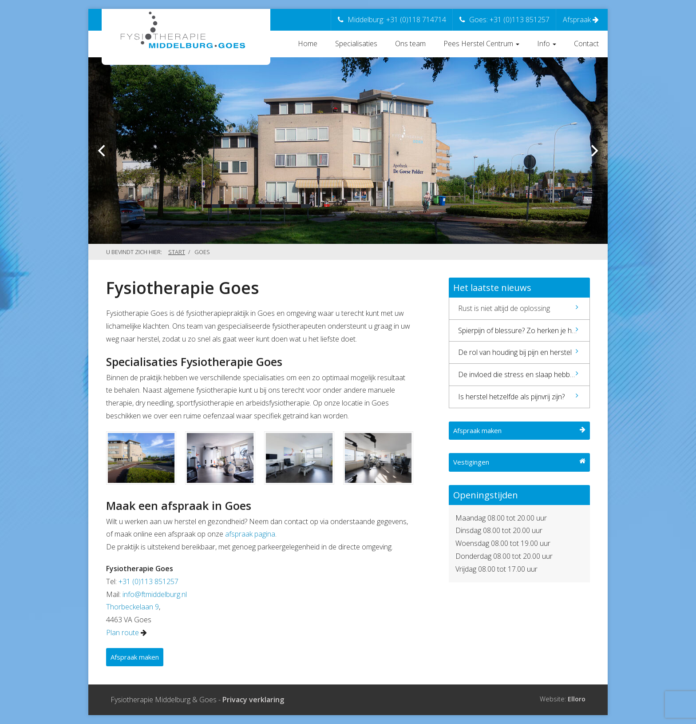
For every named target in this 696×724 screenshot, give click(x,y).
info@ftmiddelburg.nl (155, 594)
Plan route (122, 632)
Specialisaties (356, 43)
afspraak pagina (250, 534)
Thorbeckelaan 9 (132, 607)
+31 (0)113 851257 (148, 581)
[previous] (102, 150)
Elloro (576, 699)
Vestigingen (519, 461)
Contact (586, 43)
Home (307, 43)
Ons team (410, 43)
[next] (593, 150)
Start (176, 252)
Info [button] (546, 43)
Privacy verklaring (253, 699)
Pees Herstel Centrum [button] (481, 43)
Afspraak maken (135, 656)
